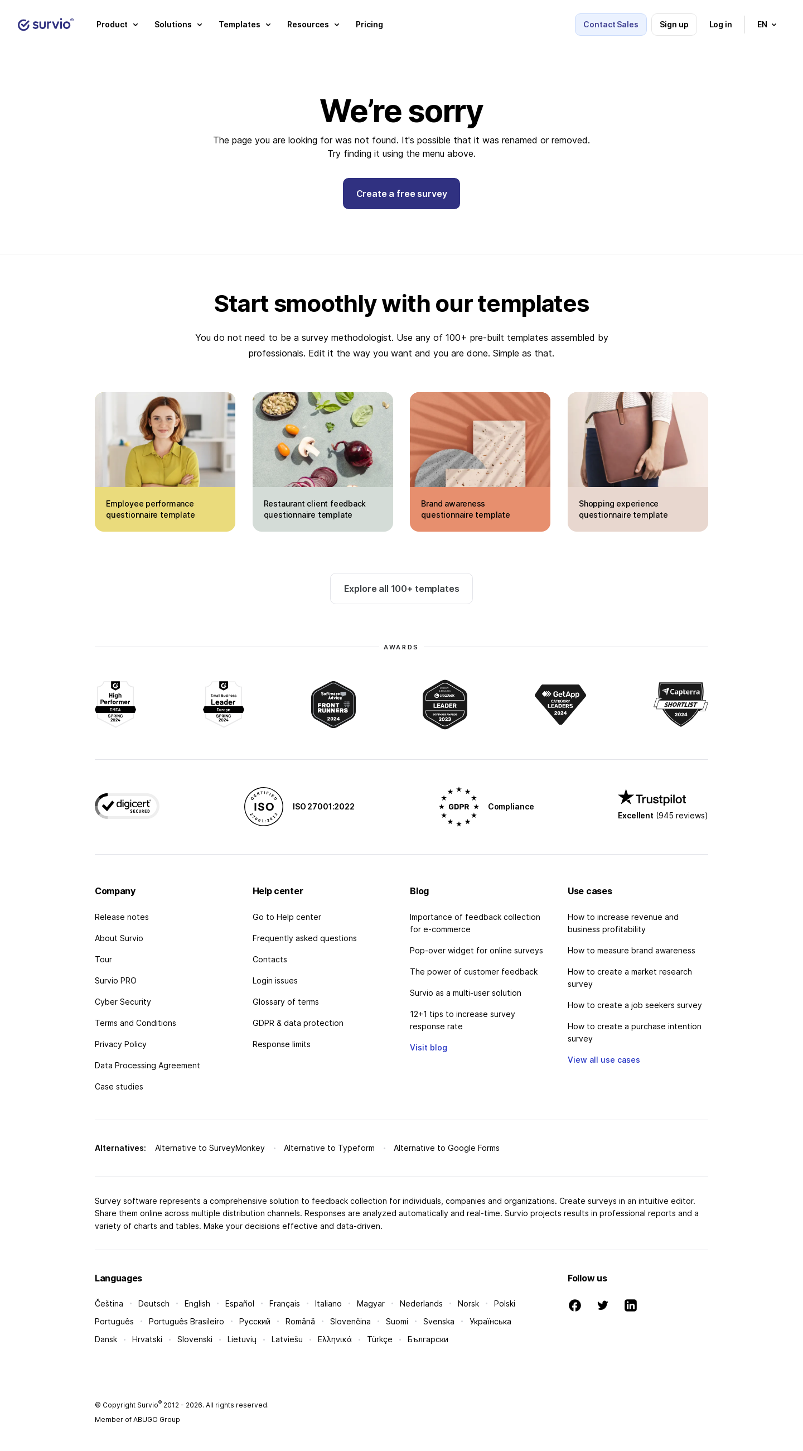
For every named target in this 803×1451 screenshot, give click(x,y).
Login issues (275, 980)
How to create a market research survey (630, 978)
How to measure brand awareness (631, 950)
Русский (254, 1321)
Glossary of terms (286, 1001)
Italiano (328, 1303)
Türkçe (380, 1339)
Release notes (122, 917)
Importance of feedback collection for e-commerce (475, 923)
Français (284, 1303)
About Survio (119, 938)
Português (114, 1321)
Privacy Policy (121, 1044)
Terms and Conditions (135, 1023)
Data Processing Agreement (147, 1065)
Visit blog (428, 1047)
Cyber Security (123, 1001)
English (197, 1303)
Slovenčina (350, 1321)
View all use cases (604, 1059)
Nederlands (421, 1303)
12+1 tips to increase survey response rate (462, 1020)
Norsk (468, 1303)
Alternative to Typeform (329, 1148)
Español (239, 1303)
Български (428, 1339)
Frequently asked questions (305, 938)
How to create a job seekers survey (635, 1005)
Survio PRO (116, 980)
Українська (490, 1321)
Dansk (106, 1339)
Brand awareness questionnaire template (465, 509)
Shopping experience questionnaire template (623, 509)
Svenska (438, 1321)
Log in (721, 24)
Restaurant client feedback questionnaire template (315, 509)
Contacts (270, 959)
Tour (103, 959)
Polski (504, 1303)
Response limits (282, 1044)
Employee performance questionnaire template (150, 509)
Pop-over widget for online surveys (476, 950)
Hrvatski (147, 1339)
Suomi (397, 1321)
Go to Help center (287, 917)
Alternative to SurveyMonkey (210, 1148)
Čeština (109, 1303)
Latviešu (287, 1339)
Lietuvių (242, 1339)
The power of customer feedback (474, 971)
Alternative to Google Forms (447, 1148)
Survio (149, 1405)
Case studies (119, 1086)
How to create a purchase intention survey (635, 1032)
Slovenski (194, 1339)
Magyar (371, 1303)
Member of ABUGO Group (137, 1419)
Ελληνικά (335, 1339)
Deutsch (154, 1303)
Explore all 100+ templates (401, 588)
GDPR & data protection (298, 1023)
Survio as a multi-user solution (465, 992)
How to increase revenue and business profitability (623, 923)
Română (300, 1321)
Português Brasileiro (186, 1321)
